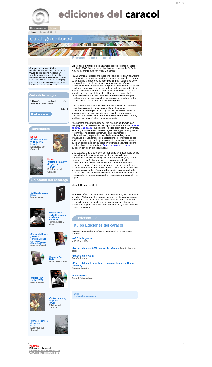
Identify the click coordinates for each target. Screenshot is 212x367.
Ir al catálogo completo (85, 296)
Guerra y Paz (80, 275)
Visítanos (34, 346)
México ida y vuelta (83, 255)
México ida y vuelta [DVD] (36, 279)
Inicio (33, 32)
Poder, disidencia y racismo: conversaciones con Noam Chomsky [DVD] (39, 239)
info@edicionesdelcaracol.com (44, 350)
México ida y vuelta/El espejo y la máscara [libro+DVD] (57, 216)
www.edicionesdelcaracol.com (44, 353)
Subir (76, 294)
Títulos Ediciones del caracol (97, 225)
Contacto (54, 28)
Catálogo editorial (38, 28)
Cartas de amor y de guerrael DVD (57, 164)
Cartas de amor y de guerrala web (39, 141)
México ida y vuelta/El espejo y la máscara (96, 248)
